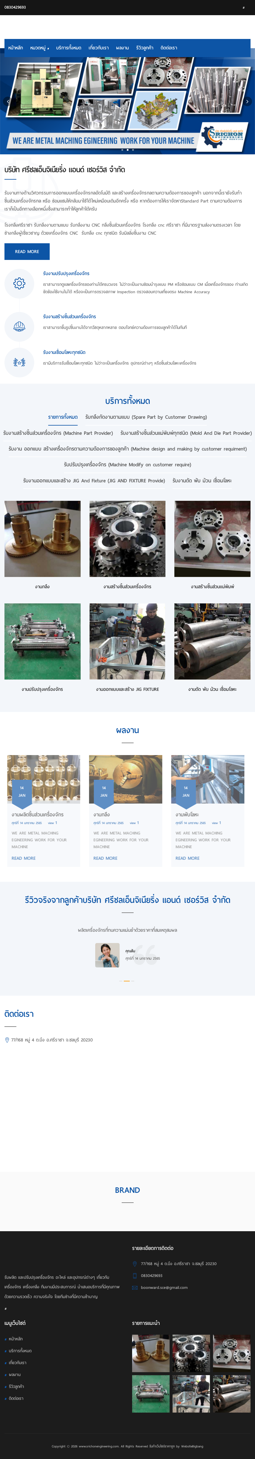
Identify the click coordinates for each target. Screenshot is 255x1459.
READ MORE (20, 858)
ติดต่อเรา (169, 48)
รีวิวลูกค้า (144, 48)
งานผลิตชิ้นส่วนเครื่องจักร (34, 814)
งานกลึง (42, 587)
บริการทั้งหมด (68, 48)
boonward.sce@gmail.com (164, 1287)
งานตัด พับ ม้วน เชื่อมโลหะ (212, 689)
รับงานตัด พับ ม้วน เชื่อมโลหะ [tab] (202, 480)
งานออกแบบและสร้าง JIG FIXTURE (127, 689)
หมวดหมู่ (39, 48)
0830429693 (15, 7)
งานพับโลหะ (184, 814)
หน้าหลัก (15, 48)
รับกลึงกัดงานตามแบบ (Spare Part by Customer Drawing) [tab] (146, 417)
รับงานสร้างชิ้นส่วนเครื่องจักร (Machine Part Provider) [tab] (58, 433)
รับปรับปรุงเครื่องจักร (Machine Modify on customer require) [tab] (127, 464)
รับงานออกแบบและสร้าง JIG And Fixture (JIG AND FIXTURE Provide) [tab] (94, 480)
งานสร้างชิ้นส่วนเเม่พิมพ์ (212, 587)
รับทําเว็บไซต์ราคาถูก (162, 1446)
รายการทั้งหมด (63, 417)
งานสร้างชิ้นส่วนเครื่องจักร (127, 587)
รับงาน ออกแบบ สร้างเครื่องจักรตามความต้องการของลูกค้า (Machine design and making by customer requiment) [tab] (128, 449)
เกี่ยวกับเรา (99, 48)
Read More (27, 251)
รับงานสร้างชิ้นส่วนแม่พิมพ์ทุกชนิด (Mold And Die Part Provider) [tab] (186, 433)
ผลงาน (122, 48)
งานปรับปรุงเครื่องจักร (42, 689)
